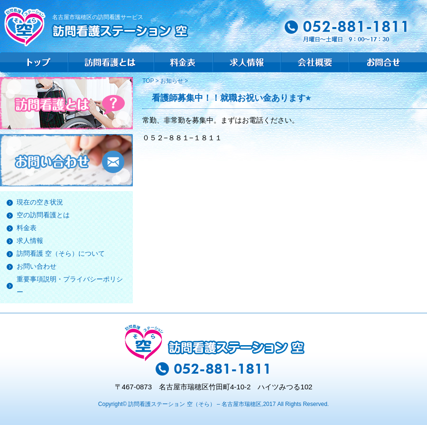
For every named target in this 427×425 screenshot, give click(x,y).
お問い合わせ (36, 266)
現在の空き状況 (40, 202)
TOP (149, 80)
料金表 (27, 228)
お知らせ (171, 80)
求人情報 (30, 240)
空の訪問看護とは (43, 215)
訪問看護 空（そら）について (61, 253)
